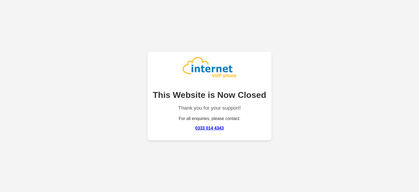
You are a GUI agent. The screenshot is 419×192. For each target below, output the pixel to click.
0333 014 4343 (209, 128)
